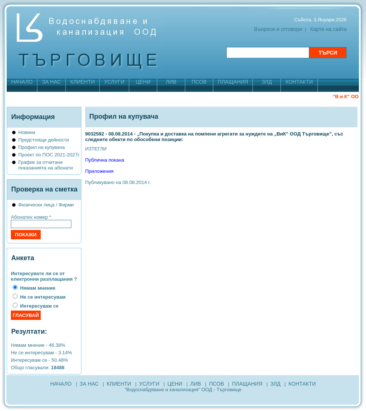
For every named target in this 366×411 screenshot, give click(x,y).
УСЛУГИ (114, 82)
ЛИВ (171, 82)
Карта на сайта (328, 29)
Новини (26, 132)
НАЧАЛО (21, 82)
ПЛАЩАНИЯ (233, 82)
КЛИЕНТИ (82, 82)
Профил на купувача (41, 147)
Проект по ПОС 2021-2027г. (49, 155)
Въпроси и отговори (278, 29)
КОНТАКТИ (299, 82)
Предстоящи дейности (43, 140)
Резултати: (29, 331)
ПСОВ (199, 82)
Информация (33, 117)
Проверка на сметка (44, 189)
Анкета (22, 258)
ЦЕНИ (143, 82)
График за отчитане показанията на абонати (45, 165)
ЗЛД (267, 82)
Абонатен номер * (31, 217)
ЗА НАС (51, 82)
